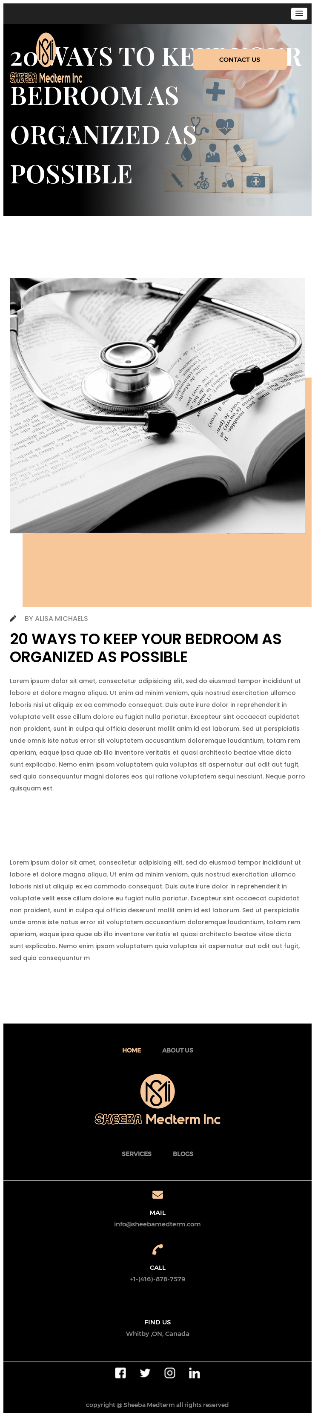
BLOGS (183, 1154)
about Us (177, 1050)
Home (131, 1050)
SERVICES (137, 1154)
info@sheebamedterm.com (157, 1224)
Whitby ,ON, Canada (157, 1333)
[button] (299, 14)
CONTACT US (239, 59)
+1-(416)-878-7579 (157, 1279)
